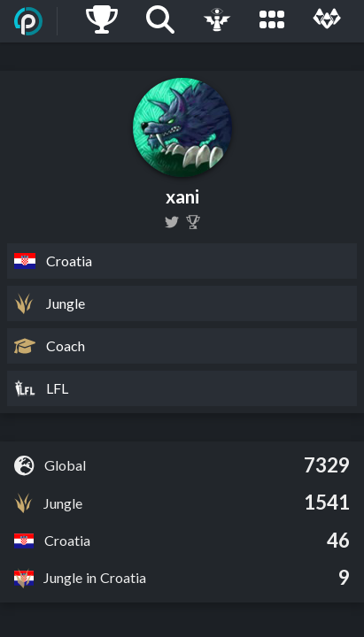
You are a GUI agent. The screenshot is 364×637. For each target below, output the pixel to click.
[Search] (160, 21)
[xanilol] (171, 222)
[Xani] (193, 222)
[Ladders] (102, 21)
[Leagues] (271, 21)
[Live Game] (217, 21)
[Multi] (326, 21)
